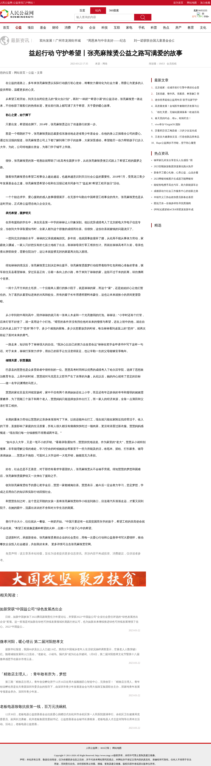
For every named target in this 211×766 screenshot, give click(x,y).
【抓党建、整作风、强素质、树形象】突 (175, 93)
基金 (43, 27)
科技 (104, 27)
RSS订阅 (105, 748)
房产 (178, 27)
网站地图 (192, 2)
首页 (6, 27)
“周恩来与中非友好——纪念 (107, 40)
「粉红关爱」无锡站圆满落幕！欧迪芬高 (175, 112)
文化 (203, 27)
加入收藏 (205, 2)
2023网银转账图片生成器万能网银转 (173, 178)
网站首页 (19, 72)
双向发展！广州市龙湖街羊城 (61, 40)
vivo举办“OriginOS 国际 (165, 124)
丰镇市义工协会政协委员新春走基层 (173, 197)
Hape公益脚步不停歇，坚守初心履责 (173, 143)
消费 (68, 27)
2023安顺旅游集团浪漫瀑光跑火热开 (173, 166)
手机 (141, 27)
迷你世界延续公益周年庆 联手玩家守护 (174, 100)
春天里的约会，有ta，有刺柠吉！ (171, 118)
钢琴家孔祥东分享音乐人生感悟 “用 (173, 160)
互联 (117, 27)
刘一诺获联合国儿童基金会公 (155, 40)
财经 (55, 27)
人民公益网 (6, 2)
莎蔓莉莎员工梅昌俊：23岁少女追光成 (174, 130)
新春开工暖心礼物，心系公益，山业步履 (176, 172)
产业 (80, 27)
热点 (166, 27)
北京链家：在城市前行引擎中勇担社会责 (175, 87)
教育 (191, 27)
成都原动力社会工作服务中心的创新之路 (176, 191)
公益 (18, 27)
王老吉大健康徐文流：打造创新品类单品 (175, 136)
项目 (31, 27)
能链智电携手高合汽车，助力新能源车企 (176, 185)
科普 (154, 27)
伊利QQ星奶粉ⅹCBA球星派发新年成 (173, 209)
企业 (92, 27)
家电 (129, 27)
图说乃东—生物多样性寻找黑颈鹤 (172, 203)
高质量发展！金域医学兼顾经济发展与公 (175, 106)
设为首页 (178, 2)
